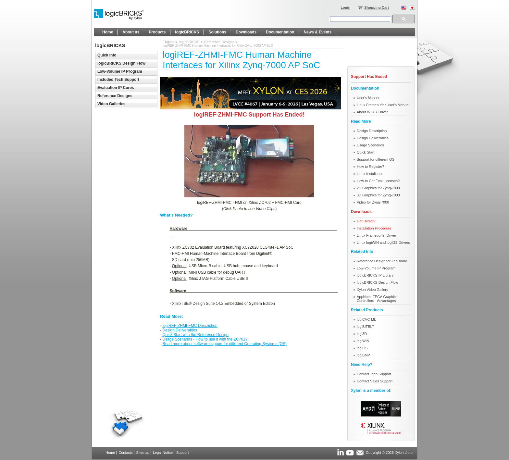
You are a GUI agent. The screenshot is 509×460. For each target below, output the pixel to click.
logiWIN (363, 341)
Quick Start (365, 152)
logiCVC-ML (366, 319)
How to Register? (370, 166)
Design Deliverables (179, 330)
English (168, 42)
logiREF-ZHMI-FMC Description (189, 325)
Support (182, 452)
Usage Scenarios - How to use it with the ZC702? (204, 339)
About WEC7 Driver (372, 112)
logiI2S (362, 348)
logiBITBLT (365, 327)
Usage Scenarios (370, 145)
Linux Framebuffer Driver (376, 235)
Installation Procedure (374, 228)
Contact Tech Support (374, 374)
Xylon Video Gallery (372, 290)
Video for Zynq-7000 (373, 202)
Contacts (125, 452)
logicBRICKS (189, 42)
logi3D (362, 334)
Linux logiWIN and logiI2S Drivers (383, 242)
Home (110, 452)
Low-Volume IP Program (376, 268)
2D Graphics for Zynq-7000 (378, 188)
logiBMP (363, 355)
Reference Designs (219, 42)
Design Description (372, 131)
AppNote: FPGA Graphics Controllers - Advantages (377, 299)
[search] (360, 19)
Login (345, 7)
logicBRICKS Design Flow (377, 282)
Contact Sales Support (374, 381)
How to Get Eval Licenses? (378, 181)
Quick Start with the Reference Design (195, 334)
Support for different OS (375, 159)
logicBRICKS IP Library (375, 275)
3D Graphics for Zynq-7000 (378, 195)
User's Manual (368, 98)
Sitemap (142, 452)
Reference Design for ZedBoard (382, 261)
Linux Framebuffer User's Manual (383, 105)
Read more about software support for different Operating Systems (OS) (224, 344)
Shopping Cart (376, 7)
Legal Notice (163, 452)
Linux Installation (370, 174)
